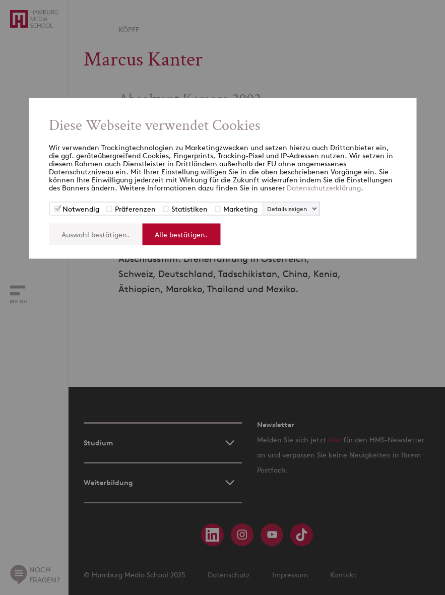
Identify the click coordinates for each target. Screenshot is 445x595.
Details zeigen (287, 209)
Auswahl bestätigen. (95, 234)
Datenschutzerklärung (324, 187)
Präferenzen (135, 209)
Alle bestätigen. (181, 234)
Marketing (240, 209)
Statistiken (189, 209)
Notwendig (80, 209)
